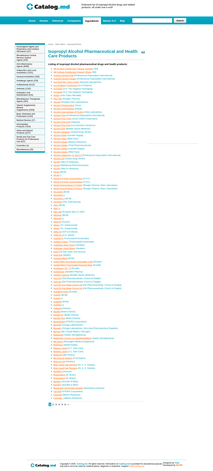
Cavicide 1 (58, 398)
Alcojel (56, 162)
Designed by (171, 463)
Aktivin (56, 95)
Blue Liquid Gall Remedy (65, 365)
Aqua (55, 251)
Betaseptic (58, 335)
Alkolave (57, 215)
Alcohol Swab (60, 135)
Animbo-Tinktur (60, 241)
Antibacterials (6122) (25, 84)
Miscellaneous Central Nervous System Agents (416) (26, 57)
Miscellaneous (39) (24, 149)
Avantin (57, 295)
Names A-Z (109, 20)
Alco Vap (57, 98)
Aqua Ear (57, 255)
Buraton (57, 381)
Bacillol (56, 311)
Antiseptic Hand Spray (64, 245)
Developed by (172, 465)
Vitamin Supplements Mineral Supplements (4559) (25, 107)
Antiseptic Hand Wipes (64, 248)
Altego (56, 225)
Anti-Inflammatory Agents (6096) (24, 65)
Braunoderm (59, 375)
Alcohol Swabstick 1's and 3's (67, 155)
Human (44, 20)
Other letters (60, 44)
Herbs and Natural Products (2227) (24, 131)
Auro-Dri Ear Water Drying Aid (67, 285)
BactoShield (59, 321)
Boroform (57, 371)
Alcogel (57, 102)
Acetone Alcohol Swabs (64, 79)
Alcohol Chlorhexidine (63, 105)
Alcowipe (57, 202)
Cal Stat (57, 391)
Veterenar (57, 20)
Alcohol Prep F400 (62, 118)
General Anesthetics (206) (28, 77)
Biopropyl (57, 355)
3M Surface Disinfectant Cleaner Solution (73, 69)
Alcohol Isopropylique (63, 108)
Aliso (55, 205)
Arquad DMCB (60, 258)
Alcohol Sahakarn (61, 132)
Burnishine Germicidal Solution (68, 388)
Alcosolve (58, 192)
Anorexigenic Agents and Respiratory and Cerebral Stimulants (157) (27, 49)
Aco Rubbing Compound (65, 85)
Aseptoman (58, 271)
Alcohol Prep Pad (61, 122)
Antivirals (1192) (23, 88)
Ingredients (92, 20)
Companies (74, 20)
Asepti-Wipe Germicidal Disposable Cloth (73, 261)
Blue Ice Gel (59, 361)
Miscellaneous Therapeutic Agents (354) (28, 100)
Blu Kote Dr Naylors (62, 358)
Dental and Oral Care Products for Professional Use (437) (27, 139)
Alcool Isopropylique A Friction (67, 185)
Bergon (56, 331)
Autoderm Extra (60, 291)
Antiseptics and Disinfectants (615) (24, 93)
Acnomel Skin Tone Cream (66, 82)
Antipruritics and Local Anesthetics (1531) (26, 71)
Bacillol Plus (59, 318)
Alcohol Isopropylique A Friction (68, 112)
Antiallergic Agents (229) (27, 80)
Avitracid (57, 308)
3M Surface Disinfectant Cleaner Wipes (72, 72)
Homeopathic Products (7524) (23, 125)
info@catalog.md (136, 466)
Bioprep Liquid (60, 348)
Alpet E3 (57, 222)
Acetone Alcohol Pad (63, 75)
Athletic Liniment (61, 275)
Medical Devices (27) (25, 120)
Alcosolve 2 (58, 198)
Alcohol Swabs (60, 142)
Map (122, 20)
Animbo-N (58, 238)
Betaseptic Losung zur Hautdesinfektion (72, 338)
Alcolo (56, 172)
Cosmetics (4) (22, 145)
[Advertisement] (106, 33)
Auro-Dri (57, 278)
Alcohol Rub (59, 128)
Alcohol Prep (59, 115)
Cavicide (57, 394)
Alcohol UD (58, 158)
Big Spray (58, 341)
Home (32, 20)
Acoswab (57, 88)
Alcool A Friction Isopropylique (67, 178)
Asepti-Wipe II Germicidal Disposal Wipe (72, 265)
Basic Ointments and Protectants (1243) (25, 115)
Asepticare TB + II (62, 268)
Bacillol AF (58, 315)
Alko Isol (57, 212)
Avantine (57, 301)
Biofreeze (58, 345)
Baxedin (57, 325)
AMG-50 (57, 232)
